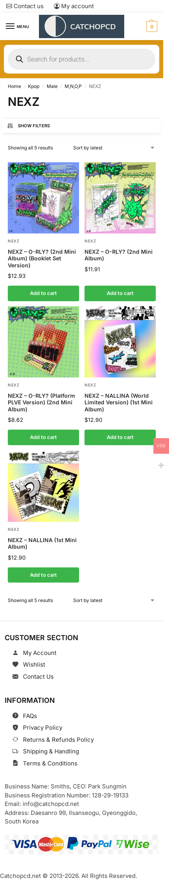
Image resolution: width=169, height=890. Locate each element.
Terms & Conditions (50, 763)
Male (52, 86)
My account (74, 6)
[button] (150, 26)
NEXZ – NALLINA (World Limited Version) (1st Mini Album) (118, 402)
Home (14, 86)
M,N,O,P (73, 86)
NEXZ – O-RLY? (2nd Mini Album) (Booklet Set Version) (42, 258)
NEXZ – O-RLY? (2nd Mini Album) (118, 255)
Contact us (25, 6)
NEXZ (13, 240)
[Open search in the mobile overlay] (81, 59)
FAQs (30, 716)
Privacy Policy (42, 727)
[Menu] (17, 26)
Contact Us (38, 676)
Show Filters (28, 125)
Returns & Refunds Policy (58, 739)
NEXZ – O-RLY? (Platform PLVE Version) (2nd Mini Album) (41, 402)
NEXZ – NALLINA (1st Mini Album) (42, 543)
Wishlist (34, 664)
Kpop (33, 86)
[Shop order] (114, 147)
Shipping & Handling (51, 751)
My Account (39, 653)
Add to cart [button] (43, 293)
